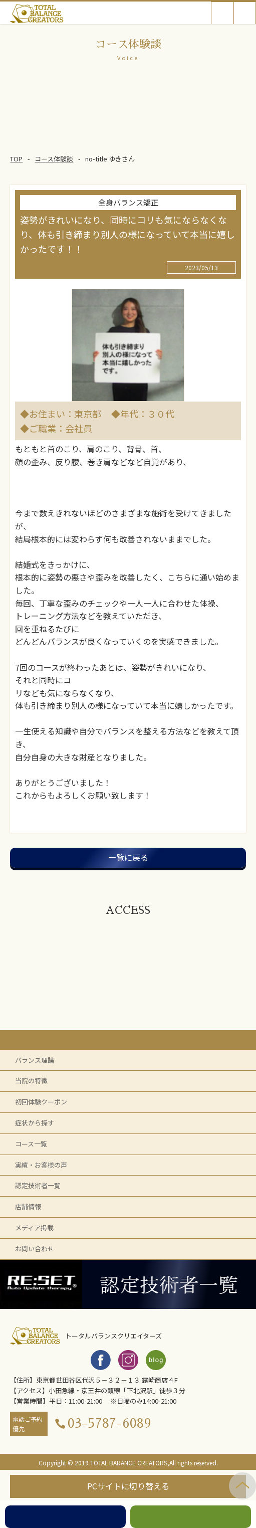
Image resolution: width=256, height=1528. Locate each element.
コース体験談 (54, 158)
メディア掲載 (34, 1227)
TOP (16, 158)
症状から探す (34, 1122)
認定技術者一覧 (38, 1185)
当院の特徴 (31, 1080)
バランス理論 (34, 1060)
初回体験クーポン (41, 1101)
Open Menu (244, 13)
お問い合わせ (34, 1248)
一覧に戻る (128, 857)
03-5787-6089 (109, 1423)
